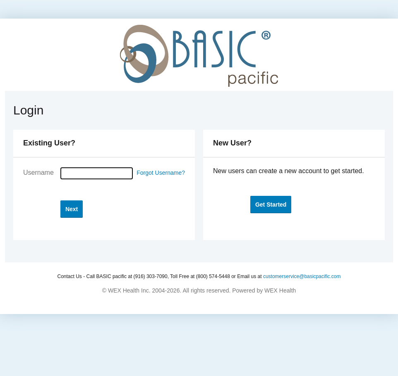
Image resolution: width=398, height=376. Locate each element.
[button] (71, 208)
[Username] (96, 173)
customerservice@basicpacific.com (302, 276)
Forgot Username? (161, 172)
